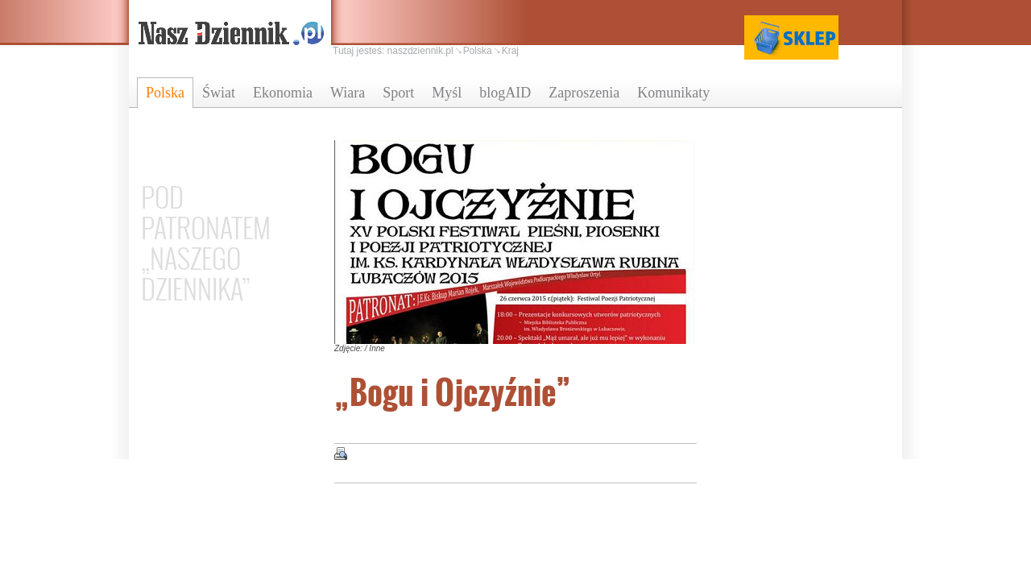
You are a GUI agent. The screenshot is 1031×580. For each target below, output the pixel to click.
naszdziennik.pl (420, 50)
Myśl (447, 93)
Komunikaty (673, 93)
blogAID (505, 93)
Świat (218, 93)
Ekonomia (283, 93)
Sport (398, 93)
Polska (165, 93)
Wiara (347, 93)
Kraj (510, 50)
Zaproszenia (584, 93)
